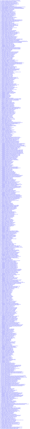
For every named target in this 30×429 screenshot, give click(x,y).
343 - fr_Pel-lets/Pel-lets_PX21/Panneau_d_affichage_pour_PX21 (6, 354)
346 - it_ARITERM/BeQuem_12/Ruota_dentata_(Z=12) (5, 362)
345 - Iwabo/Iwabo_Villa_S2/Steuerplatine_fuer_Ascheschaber (6, 360)
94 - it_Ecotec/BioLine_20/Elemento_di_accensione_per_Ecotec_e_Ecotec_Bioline (8, 420)
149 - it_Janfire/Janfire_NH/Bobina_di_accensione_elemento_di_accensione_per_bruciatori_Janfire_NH (10, 68)
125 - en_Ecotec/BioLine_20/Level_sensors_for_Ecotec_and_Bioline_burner (7, 31)
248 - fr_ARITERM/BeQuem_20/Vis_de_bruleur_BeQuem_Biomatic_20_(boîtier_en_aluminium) (9, 205)
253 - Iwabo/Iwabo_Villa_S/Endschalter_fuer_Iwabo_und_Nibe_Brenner (7, 215)
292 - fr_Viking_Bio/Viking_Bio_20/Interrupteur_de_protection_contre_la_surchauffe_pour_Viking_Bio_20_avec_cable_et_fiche (12, 282)
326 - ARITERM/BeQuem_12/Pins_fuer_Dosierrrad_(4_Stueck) (6, 332)
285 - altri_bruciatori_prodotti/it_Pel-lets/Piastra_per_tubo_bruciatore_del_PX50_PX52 (8, 271)
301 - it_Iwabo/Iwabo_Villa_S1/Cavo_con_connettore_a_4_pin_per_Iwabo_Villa (8, 301)
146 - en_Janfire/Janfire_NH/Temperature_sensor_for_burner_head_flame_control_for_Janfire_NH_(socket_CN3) (11, 63)
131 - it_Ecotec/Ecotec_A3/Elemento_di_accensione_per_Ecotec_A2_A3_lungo (7, 34)
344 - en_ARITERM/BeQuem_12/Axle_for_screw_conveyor (6, 356)
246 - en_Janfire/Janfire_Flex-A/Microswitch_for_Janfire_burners (6, 203)
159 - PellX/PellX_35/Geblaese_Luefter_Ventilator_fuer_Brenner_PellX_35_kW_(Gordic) (8, 87)
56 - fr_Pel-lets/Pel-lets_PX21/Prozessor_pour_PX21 (5, 374)
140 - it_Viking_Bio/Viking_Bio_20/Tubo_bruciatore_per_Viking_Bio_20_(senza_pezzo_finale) (9, 51)
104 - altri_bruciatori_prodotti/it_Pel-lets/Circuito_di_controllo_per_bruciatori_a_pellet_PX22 (9, 2)
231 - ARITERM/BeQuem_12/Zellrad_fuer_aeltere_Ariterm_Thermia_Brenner (7, 172)
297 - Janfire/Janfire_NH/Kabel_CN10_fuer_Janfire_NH (5, 293)
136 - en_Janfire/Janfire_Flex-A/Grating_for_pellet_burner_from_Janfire (7, 43)
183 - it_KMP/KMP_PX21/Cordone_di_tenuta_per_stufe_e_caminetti (6, 117)
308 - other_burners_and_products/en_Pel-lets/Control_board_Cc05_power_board (8, 312)
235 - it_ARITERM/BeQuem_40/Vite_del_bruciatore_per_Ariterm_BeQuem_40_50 (8, 179)
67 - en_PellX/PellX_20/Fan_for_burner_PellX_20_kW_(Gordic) (6, 389)
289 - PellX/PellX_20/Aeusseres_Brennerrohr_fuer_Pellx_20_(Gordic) (7, 275)
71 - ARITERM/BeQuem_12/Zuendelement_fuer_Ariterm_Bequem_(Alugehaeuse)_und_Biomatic (9, 394)
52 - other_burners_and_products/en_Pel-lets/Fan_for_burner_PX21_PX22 (7, 367)
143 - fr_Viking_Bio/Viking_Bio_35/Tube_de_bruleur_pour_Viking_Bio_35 (7, 56)
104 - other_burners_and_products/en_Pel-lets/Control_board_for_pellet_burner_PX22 (8, 3)
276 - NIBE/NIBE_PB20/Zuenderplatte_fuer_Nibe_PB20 (5, 258)
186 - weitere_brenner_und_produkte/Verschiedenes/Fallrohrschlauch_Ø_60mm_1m (8, 125)
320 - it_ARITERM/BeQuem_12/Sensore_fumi (4, 328)
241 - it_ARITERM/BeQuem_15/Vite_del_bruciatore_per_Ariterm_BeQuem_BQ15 (8, 192)
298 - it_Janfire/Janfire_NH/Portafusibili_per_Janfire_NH (5, 294)
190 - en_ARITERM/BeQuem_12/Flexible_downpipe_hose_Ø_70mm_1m (7, 129)
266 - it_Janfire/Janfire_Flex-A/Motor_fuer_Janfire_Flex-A (5, 239)
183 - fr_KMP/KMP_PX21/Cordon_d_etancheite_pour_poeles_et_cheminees (7, 118)
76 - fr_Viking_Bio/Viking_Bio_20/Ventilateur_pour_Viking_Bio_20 (6, 399)
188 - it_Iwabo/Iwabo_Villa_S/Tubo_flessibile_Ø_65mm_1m (6, 126)
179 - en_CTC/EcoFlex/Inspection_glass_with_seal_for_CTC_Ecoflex (7, 114)
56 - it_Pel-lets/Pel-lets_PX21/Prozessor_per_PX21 (5, 373)
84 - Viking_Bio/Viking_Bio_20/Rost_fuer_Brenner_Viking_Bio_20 (6, 413)
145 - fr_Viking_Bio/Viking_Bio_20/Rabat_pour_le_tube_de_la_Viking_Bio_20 (7, 61)
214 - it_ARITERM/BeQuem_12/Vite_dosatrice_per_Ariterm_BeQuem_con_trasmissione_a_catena (9, 147)
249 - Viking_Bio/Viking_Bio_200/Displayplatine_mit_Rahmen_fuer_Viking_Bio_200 (8, 208)
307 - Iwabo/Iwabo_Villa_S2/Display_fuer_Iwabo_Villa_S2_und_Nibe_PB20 (7, 310)
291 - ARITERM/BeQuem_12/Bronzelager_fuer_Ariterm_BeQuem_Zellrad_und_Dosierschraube (9, 281)
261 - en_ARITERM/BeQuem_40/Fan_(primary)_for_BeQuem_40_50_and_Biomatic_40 (8, 232)
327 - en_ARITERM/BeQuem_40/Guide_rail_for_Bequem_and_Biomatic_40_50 (8, 333)
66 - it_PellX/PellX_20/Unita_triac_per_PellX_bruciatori (5, 386)
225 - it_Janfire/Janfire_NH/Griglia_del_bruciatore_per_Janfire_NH (6, 162)
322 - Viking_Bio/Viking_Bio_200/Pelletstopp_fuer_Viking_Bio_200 (6, 330)
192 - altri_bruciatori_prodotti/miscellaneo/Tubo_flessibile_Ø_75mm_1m (7, 130)
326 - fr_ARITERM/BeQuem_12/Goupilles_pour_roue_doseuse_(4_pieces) (7, 331)
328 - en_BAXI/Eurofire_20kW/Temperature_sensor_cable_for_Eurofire (7, 336)
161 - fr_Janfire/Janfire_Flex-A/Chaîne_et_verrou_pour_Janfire (6, 90)
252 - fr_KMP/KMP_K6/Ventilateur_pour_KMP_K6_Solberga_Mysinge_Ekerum (8, 211)
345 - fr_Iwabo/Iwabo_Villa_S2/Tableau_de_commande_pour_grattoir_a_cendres (8, 359)
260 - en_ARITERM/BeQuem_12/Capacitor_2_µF (5, 229)
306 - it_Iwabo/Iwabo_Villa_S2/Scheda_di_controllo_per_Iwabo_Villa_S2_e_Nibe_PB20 (8, 307)
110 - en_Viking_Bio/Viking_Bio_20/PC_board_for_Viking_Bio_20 (6, 11)
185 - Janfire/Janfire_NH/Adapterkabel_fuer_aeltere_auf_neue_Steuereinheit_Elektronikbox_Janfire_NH (10, 123)
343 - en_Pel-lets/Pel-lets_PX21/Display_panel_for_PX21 (5, 355)
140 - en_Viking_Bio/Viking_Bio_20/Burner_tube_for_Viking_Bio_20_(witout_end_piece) (8, 52)
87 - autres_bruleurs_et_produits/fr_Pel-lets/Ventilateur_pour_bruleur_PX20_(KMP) (8, 419)
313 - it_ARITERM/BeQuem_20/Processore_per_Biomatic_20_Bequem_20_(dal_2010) (8, 316)
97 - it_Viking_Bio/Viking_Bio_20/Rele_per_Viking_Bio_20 (6, 424)
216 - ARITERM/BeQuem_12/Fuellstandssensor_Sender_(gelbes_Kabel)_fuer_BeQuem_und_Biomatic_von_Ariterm (11, 151)
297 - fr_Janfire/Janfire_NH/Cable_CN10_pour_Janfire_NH (6, 292)
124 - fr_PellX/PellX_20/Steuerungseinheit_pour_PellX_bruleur (6, 28)
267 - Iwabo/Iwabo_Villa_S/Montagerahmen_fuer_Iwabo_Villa (6, 241)
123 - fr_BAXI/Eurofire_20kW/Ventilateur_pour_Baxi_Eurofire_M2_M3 (7, 26)
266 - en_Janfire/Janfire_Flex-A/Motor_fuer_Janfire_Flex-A (6, 240)
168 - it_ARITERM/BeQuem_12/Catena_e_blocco (5, 94)
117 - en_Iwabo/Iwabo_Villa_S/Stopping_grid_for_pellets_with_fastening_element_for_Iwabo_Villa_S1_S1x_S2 (11, 20)
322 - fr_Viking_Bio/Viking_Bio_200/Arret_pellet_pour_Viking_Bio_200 (7, 329)
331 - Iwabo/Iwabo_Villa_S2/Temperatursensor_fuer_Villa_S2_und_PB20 (7, 342)
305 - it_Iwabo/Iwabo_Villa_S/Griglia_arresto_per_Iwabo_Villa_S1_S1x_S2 (7, 305)
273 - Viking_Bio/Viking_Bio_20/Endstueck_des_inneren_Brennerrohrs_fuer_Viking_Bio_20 (9, 253)
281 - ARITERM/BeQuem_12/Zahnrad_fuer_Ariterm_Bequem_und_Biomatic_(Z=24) (8, 264)
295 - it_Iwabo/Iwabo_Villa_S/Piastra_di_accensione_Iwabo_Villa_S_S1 (7, 288)
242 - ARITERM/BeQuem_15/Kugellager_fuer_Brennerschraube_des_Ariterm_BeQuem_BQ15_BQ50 (10, 194)
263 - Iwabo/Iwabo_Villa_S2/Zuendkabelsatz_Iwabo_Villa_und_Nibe (6, 234)
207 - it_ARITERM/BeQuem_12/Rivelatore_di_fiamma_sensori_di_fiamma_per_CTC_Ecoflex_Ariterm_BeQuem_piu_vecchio (12, 143)
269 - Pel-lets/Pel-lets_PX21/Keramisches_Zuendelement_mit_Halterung (7, 244)
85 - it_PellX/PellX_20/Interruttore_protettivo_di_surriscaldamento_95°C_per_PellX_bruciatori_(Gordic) (10, 415)
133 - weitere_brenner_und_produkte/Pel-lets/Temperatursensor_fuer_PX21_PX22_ (8, 38)
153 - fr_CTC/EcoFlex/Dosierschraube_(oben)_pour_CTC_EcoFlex (6, 75)
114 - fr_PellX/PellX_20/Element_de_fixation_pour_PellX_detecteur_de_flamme (8, 15)
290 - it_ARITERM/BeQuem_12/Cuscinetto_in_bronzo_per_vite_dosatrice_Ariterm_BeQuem (9, 277)
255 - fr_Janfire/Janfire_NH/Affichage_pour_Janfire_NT (5, 218)
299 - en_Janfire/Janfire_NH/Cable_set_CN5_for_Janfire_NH (6, 297)
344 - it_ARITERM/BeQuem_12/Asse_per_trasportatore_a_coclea (6, 357)
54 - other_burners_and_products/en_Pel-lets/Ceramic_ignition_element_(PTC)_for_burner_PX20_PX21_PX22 (10, 372)
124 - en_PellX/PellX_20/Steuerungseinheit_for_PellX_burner (6, 29)
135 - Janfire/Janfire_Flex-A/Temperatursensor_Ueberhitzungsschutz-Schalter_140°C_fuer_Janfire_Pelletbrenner (11, 42)
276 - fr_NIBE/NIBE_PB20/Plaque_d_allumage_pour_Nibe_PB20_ (6, 259)
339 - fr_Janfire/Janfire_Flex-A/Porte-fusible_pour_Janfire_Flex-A (6, 353)
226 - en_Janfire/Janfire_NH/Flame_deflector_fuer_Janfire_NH (6, 165)
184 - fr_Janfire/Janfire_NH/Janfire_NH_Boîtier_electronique (6, 120)
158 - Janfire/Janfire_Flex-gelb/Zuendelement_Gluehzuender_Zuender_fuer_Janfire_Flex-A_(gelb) (9, 84)
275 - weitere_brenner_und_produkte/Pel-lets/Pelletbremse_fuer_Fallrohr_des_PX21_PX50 (8, 257)
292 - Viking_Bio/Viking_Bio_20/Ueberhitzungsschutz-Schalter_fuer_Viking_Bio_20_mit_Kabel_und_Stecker (10, 283)
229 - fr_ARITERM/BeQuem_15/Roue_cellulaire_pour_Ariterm (6, 169)
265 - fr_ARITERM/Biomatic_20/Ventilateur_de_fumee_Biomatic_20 (6, 237)
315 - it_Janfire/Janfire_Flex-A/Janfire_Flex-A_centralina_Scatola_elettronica (7, 320)
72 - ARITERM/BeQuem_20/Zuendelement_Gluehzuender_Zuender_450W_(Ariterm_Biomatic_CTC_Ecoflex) (10, 396)
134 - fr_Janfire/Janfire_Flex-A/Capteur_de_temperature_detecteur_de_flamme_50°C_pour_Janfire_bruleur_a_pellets (11, 39)
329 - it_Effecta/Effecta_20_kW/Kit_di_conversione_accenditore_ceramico (7, 337)
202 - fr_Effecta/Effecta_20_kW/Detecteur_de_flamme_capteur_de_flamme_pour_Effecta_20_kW (9, 139)
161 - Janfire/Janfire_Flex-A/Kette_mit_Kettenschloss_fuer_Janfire (6, 91)
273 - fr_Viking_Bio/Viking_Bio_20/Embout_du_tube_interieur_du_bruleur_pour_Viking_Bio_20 (9, 252)
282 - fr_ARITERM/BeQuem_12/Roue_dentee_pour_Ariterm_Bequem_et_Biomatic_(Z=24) (9, 266)
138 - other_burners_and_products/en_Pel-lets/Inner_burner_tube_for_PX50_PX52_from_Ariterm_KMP (10, 48)
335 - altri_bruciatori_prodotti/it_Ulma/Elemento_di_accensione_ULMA (7, 351)
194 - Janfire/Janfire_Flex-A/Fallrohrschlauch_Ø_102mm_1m (6, 134)
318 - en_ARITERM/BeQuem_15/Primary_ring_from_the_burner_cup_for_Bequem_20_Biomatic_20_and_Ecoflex (11, 325)
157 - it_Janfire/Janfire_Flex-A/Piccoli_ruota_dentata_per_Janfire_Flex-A (7, 81)
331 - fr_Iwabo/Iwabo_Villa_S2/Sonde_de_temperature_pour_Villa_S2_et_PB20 (7, 341)
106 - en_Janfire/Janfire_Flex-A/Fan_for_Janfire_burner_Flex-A (6, 5)
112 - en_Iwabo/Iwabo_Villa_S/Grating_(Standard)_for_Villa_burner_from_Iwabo (8, 14)
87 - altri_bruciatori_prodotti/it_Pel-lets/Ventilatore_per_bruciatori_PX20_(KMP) (8, 418)
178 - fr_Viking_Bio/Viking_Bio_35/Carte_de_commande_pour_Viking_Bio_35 (7, 111)
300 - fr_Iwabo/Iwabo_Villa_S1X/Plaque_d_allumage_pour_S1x (6, 299)
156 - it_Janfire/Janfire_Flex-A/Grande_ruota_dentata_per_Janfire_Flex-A (7, 79)
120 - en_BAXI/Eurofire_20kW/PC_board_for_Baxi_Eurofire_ (6, 22)
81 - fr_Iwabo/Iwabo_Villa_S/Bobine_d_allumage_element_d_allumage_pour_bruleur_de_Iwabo (9, 410)
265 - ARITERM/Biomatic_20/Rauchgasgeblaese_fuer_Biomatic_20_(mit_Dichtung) (8, 238)
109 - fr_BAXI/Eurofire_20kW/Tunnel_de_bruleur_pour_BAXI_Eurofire (7, 9)
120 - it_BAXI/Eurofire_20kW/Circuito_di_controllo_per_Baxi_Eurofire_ (7, 23)
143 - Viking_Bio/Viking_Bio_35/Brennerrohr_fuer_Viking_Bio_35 (6, 57)
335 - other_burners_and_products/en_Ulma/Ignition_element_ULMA (6, 350)
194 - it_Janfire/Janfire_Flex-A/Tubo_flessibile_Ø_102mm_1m (6, 132)
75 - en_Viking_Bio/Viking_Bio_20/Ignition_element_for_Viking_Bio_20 (7, 397)
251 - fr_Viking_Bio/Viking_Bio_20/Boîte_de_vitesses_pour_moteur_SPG (7, 209)
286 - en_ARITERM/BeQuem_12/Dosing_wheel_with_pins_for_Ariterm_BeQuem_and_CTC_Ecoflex (10, 274)
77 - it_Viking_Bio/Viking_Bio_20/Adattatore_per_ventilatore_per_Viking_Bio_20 (8, 401)
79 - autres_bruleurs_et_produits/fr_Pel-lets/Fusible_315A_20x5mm (6, 405)
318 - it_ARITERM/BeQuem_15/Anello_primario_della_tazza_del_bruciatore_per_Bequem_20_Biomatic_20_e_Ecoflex (11, 324)
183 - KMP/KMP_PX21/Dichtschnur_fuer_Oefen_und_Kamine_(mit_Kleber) (7, 119)
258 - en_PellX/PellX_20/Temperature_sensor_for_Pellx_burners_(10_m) (7, 225)
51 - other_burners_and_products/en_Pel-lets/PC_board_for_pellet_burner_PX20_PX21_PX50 (9, 366)
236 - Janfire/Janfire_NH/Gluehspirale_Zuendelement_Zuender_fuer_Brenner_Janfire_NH (8, 183)
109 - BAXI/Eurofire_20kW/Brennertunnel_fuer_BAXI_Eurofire (6, 10)
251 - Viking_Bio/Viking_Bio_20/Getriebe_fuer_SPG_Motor (6, 210)
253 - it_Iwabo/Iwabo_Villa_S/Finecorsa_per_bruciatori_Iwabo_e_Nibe (7, 213)
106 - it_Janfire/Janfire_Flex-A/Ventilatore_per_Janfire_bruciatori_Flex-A (7, 6)
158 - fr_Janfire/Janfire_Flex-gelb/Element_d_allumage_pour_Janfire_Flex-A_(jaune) (8, 83)
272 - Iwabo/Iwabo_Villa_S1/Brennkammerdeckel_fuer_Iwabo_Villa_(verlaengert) (8, 251)
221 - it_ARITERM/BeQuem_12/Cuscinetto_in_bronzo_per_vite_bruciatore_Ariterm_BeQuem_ (9, 156)
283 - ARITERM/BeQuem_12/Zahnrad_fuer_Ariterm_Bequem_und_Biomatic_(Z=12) (8, 268)
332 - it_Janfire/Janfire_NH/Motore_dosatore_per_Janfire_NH (6, 345)
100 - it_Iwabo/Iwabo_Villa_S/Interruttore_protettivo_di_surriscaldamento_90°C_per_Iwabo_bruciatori (10, 0)
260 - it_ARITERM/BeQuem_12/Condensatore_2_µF (5, 228)
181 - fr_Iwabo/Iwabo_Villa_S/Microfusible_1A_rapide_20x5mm (6, 115)
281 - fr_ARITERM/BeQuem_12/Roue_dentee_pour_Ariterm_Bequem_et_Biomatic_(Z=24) (9, 263)
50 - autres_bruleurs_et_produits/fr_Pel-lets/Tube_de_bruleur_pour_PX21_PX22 (7, 363)
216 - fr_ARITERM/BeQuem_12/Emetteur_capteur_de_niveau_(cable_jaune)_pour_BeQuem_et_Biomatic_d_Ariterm (11, 150)
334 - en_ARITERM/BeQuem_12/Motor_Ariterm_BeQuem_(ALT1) (6, 348)
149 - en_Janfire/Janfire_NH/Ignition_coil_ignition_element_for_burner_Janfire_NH (8, 70)
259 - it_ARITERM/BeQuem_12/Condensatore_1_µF (5, 226)
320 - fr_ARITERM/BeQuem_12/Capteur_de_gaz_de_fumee (6, 326)
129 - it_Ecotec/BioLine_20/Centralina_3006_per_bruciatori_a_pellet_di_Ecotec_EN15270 (8, 32)
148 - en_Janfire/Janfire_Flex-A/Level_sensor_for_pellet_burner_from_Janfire (7, 67)
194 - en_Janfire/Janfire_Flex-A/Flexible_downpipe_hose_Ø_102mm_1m (7, 133)
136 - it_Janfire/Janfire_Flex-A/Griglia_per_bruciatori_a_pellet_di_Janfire (7, 44)
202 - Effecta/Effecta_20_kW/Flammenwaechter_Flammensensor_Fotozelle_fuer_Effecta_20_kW (9, 140)
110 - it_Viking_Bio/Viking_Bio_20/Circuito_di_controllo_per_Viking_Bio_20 (7, 12)
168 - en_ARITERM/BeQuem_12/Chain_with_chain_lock (5, 95)
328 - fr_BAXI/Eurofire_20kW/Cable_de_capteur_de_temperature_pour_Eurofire (8, 335)
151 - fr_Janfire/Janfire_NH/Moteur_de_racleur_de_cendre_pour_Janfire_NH (7, 73)
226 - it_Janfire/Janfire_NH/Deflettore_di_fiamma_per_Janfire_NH (6, 164)
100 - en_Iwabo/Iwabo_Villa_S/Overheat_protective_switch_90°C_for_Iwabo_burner (8, 1)
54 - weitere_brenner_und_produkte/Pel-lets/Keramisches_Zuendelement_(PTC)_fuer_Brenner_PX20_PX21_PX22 (11, 371)
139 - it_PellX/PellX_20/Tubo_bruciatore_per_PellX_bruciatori (6, 49)
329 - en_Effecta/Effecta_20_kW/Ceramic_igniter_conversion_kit (6, 338)
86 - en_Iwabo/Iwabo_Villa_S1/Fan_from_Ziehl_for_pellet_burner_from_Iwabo (7, 417)
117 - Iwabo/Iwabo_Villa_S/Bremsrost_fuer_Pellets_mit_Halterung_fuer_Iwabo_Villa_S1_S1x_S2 (9, 21)
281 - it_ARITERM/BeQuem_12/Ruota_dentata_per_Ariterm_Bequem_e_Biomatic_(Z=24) (9, 262)
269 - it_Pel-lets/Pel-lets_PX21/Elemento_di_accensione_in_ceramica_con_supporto (8, 243)
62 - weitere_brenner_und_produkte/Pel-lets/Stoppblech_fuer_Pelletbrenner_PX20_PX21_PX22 (9, 383)
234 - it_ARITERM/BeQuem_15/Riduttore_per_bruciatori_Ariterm (6, 177)
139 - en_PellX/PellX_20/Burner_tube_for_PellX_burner (5, 50)
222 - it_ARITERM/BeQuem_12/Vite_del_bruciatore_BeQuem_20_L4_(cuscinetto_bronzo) (9, 159)
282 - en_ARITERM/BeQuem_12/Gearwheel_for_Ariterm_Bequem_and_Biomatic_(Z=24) (8, 265)
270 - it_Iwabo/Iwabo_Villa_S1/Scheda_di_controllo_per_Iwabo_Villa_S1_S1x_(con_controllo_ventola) (10, 245)
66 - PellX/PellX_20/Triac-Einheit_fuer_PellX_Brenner (5, 387)
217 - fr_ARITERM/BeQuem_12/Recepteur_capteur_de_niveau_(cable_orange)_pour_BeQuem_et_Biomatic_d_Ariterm (11, 152)
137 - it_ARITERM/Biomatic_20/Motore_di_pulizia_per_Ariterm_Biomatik (7, 45)
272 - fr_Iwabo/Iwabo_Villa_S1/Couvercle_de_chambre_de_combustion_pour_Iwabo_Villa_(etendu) (9, 250)
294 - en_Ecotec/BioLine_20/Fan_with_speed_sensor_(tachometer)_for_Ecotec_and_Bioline (9, 286)
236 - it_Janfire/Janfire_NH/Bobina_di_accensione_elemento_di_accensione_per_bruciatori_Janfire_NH (10, 181)
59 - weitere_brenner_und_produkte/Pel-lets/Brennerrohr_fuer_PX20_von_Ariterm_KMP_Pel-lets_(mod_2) (10, 379)
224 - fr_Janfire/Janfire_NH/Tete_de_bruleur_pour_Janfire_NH (6, 160)
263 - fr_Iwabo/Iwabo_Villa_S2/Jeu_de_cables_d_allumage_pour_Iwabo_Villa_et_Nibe (8, 233)
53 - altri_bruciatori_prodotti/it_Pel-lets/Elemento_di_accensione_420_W (7, 369)
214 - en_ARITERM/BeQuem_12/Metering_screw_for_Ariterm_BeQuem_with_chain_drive (9, 148)
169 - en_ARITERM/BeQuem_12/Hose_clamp (4, 97)
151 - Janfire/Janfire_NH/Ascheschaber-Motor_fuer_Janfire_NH (6, 74)
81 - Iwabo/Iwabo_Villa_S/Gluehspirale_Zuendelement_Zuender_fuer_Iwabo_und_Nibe (8, 411)
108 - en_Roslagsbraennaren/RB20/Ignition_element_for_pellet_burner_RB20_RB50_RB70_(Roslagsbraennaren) (11, 7)
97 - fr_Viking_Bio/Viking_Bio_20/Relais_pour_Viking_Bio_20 (6, 425)
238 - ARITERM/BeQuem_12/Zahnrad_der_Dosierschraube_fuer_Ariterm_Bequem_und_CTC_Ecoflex (10, 187)
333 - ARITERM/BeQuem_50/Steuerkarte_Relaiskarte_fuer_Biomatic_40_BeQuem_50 (8, 347)
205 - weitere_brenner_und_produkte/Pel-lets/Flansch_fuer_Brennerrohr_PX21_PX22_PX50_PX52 (9, 142)
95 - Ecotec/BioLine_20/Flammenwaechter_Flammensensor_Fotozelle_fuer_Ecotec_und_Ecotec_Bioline (10, 422)
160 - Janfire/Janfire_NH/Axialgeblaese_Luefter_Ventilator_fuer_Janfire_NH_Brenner (8, 89)
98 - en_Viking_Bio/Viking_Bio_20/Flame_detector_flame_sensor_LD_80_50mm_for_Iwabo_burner (9, 427)
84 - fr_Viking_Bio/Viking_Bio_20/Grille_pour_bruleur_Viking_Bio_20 (7, 412)
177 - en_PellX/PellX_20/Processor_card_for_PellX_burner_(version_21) (7, 110)
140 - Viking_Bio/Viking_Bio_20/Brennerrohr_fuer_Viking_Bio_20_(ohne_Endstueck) (8, 53)
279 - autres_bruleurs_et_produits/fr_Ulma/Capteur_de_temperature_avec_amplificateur (8, 261)
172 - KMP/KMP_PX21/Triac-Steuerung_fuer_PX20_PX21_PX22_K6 (7, 104)
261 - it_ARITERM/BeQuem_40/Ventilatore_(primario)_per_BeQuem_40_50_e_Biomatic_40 (9, 230)
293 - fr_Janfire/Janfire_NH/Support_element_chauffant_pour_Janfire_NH (7, 284)
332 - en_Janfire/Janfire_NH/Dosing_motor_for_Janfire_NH (6, 344)
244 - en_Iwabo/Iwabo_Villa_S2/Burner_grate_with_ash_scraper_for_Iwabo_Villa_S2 (8, 199)
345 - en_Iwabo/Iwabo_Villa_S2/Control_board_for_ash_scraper (6, 358)
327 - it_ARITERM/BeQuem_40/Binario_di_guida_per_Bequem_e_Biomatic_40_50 (8, 334)
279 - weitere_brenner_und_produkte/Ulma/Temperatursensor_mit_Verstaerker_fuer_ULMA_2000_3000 (10, 260)
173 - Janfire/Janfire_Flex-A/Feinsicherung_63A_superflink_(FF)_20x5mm (7, 106)
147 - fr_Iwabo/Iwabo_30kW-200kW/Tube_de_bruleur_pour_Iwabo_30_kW (7, 64)
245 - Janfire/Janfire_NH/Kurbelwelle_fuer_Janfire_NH (5, 202)
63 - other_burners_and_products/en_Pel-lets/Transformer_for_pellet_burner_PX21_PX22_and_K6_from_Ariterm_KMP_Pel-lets (12, 385)
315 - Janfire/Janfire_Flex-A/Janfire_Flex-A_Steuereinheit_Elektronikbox (7, 321)
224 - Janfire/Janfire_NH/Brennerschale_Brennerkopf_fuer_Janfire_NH (7, 161)
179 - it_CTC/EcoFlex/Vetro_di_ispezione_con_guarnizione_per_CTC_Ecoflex (7, 113)
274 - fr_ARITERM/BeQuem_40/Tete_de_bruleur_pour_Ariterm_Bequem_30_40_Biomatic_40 (9, 255)
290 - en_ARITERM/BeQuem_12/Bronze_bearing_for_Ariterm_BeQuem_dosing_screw (8, 278)
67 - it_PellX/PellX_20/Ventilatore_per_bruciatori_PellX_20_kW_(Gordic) (7, 388)
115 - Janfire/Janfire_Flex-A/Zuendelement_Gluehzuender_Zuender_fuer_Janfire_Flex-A (8, 17)
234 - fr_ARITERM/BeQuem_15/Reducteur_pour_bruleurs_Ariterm (6, 178)
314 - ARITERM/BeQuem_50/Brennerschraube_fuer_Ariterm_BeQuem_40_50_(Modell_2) (9, 319)
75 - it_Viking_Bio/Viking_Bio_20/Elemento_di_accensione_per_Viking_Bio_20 (8, 398)
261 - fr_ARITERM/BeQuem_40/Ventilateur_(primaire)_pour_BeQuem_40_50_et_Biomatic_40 (9, 231)
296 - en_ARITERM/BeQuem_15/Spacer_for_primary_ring (6, 291)
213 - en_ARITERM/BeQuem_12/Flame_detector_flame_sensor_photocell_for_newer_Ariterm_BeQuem (10, 146)
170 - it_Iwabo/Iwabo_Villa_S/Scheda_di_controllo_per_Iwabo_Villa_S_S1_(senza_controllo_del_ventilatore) (10, 98)
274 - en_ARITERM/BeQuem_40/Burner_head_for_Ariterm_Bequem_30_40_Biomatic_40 (9, 254)
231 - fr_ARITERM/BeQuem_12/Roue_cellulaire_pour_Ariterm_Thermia (7, 171)
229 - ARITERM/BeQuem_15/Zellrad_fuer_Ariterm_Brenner (6, 170)
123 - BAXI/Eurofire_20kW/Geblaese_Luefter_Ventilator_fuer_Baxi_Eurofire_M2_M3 (8, 27)
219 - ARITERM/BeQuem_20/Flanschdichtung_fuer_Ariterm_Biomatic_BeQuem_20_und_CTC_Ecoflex (10, 155)
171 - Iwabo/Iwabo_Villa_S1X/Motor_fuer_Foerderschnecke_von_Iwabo (7, 102)
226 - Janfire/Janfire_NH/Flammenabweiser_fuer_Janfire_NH (6, 166)
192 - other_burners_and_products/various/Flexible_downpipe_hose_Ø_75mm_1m (8, 131)
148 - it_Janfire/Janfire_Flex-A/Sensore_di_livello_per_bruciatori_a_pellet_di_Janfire (8, 66)
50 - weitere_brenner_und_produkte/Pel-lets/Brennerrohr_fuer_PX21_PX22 (7, 364)
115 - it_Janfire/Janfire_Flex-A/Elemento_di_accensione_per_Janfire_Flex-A (7, 18)
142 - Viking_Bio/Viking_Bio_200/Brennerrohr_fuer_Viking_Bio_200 (7, 55)
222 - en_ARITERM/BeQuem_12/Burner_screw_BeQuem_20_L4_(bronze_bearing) (8, 158)
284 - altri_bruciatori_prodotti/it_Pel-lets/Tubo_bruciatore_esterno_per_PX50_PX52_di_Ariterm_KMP (10, 270)
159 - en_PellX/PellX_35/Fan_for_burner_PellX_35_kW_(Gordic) (6, 86)
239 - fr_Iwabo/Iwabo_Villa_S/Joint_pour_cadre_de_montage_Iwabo (6, 188)
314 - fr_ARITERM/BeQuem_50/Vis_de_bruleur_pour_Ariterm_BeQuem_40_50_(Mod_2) (9, 318)
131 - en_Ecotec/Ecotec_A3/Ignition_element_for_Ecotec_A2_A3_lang (7, 35)
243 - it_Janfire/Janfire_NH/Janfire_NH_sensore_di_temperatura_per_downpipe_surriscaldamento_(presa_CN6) (10, 196)
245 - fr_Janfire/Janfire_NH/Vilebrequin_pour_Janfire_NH (5, 201)
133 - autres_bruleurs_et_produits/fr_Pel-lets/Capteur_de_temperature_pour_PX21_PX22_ (8, 37)
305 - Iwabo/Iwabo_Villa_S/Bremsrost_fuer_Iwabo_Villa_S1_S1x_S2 (6, 306)
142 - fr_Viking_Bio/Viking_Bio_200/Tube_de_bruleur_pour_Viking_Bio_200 (7, 54)
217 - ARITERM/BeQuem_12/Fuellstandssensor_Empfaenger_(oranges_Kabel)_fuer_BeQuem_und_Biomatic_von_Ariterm (12, 153)
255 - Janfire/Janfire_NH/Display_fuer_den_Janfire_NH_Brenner (6, 219)
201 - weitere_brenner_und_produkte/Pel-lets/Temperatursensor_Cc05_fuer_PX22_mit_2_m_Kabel (9, 138)
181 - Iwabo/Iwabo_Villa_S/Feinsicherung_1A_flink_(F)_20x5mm (6, 116)
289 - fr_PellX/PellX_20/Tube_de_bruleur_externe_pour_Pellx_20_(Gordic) (7, 276)
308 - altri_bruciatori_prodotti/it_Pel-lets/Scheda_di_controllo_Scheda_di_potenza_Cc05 (8, 313)
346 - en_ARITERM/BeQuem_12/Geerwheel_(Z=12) (5, 361)
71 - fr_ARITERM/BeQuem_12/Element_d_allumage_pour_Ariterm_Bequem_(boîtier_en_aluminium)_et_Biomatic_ (11, 393)
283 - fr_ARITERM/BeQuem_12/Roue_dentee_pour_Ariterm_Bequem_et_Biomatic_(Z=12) (9, 267)
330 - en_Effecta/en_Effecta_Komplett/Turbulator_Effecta (5, 340)
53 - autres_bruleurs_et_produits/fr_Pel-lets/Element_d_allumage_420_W (7, 370)
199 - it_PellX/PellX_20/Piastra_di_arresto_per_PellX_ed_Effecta (6, 135)
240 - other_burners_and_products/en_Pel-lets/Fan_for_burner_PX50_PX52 (7, 191)
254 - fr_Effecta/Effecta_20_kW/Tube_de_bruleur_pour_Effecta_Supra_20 (7, 216)
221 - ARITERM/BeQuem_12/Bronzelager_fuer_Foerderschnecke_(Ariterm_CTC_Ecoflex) (9, 157)
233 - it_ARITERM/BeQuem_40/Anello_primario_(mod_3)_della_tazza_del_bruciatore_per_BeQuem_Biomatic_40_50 (11, 175)
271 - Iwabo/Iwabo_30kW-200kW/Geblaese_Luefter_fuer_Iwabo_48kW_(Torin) (7, 248)
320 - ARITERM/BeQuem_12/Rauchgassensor (4, 327)
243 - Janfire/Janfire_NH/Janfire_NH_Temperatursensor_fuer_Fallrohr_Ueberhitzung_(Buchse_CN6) (9, 197)
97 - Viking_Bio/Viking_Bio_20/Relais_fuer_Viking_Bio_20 (6, 426)
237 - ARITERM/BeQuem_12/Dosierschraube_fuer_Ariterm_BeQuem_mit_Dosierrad (8, 185)
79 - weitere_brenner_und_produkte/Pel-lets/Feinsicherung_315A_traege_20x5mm (8, 406)
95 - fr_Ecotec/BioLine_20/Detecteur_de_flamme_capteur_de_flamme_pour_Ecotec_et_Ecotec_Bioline (10, 423)
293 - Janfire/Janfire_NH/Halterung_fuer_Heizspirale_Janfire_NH (6, 285)
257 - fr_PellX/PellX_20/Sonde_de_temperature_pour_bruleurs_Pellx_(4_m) (7, 222)
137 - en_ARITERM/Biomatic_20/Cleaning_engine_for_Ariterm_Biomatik (7, 46)
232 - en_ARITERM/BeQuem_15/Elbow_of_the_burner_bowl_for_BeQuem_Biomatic (8, 173)
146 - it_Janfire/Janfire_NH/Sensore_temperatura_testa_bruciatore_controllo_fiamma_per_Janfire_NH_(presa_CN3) (11, 62)
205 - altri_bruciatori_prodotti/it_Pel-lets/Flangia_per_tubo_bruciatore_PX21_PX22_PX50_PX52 (9, 141)
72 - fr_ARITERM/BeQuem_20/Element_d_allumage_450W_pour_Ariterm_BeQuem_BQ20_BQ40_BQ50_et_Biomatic (11, 395)
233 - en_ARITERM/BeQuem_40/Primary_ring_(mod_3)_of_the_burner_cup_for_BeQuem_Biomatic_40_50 (10, 176)
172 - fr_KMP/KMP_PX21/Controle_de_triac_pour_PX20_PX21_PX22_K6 (7, 103)
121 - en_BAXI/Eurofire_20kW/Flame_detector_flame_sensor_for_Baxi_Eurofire (8, 24)
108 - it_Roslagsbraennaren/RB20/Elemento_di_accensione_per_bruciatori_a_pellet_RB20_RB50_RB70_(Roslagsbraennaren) (12, 8)
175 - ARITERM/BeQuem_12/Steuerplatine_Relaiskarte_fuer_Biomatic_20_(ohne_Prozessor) (9, 108)
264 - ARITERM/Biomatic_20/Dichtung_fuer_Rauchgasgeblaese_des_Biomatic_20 (8, 235)
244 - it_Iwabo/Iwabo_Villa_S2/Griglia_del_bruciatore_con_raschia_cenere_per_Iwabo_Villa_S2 (9, 200)
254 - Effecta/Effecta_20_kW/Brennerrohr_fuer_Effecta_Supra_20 (6, 217)
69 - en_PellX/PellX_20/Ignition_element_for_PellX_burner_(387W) (6, 391)
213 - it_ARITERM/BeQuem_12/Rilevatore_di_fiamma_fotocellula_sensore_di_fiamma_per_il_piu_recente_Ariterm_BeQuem (12, 145)
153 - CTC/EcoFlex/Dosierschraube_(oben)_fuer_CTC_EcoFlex (6, 76)
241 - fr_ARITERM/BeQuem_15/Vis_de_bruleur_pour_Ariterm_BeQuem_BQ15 (8, 193)
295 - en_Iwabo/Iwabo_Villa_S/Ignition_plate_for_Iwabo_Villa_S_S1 (6, 289)
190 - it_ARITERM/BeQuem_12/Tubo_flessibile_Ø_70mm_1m (6, 128)
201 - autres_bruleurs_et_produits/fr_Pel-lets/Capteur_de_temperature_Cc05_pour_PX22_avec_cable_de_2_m (10, 137)
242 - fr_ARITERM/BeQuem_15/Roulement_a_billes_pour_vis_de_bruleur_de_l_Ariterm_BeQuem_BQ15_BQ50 (11, 195)
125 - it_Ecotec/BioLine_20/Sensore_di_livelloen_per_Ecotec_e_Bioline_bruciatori (8, 30)
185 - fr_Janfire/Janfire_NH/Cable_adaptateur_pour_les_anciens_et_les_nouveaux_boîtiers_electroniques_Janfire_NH (11, 122)
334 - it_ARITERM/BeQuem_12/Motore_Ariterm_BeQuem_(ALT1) (6, 349)
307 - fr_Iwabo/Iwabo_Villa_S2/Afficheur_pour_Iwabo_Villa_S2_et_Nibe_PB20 (8, 309)
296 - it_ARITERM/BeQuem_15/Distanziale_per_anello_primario (6, 290)
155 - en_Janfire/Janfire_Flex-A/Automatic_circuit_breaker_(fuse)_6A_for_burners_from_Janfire (9, 78)
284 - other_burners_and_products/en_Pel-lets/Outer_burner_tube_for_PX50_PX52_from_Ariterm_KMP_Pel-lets (11, 269)
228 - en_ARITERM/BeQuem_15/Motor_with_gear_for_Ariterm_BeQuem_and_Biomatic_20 (9, 167)
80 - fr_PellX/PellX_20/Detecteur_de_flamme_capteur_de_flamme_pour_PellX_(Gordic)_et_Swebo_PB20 (10, 407)
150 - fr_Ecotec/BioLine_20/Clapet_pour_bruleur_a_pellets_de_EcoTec (7, 72)
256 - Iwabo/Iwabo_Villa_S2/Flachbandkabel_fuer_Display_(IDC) (6, 221)
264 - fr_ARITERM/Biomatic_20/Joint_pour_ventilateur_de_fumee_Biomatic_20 (8, 236)
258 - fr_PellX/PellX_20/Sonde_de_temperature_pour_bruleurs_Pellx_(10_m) (7, 224)
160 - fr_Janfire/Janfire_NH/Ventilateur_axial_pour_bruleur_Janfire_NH (7, 88)
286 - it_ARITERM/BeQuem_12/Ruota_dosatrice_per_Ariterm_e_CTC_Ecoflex (7, 273)
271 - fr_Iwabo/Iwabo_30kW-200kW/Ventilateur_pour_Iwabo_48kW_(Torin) (7, 249)
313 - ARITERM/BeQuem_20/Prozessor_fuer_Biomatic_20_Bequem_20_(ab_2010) (8, 317)
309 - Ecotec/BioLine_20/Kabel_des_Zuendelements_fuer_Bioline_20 (6, 315)
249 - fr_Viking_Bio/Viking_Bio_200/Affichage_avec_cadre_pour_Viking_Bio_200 (8, 207)
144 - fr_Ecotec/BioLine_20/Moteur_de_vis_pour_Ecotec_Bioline (6, 58)
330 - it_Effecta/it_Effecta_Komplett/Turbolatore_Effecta (5, 339)
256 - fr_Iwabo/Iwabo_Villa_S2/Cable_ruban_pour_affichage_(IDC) (6, 220)
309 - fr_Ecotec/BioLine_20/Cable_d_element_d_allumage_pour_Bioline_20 (7, 314)
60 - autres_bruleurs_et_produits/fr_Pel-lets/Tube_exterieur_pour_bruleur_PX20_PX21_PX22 (9, 380)
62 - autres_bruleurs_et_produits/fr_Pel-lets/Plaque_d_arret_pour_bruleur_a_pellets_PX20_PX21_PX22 (10, 382)
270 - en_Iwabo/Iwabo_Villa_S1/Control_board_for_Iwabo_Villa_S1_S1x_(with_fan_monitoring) (9, 246)
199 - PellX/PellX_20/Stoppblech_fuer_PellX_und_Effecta (5, 136)
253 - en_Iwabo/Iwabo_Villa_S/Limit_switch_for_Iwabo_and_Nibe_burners (7, 214)
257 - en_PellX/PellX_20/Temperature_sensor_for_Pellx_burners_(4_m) (7, 223)
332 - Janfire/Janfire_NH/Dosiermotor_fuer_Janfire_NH (5, 343)
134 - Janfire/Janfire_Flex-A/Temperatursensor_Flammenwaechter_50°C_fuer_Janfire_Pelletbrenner (9, 40)
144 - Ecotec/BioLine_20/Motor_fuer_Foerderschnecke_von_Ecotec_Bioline (7, 59)
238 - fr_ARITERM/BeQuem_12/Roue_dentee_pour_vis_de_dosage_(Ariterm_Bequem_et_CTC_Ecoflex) (10, 186)
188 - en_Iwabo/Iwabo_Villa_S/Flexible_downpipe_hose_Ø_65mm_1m (7, 127)
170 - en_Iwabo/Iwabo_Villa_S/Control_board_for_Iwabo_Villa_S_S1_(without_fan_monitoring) (9, 99)
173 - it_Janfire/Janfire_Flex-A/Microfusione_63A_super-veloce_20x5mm (7, 105)
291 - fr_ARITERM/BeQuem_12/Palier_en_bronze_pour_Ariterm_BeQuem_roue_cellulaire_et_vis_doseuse (10, 280)
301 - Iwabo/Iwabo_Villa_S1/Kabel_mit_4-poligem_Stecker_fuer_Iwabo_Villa (7, 302)
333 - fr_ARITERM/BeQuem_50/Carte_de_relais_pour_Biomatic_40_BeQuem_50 (8, 346)
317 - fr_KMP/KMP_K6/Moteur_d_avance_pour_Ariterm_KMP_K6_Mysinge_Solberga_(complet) (9, 322)
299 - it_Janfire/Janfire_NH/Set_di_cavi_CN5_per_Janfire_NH (6, 298)
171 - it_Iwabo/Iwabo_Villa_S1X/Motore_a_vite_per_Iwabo (6, 100)
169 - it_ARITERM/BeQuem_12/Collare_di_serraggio (5, 96)
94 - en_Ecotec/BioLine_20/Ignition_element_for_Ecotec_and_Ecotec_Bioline (7, 421)
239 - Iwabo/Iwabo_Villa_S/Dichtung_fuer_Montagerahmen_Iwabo (6, 189)
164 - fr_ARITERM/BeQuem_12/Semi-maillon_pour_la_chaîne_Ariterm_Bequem (8, 92)
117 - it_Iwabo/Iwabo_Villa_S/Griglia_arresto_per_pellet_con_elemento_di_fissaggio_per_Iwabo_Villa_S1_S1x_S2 (11, 19)
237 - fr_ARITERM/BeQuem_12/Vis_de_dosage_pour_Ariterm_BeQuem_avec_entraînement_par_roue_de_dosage (11, 184)
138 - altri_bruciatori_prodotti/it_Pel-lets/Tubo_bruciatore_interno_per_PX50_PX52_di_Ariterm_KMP (10, 47)
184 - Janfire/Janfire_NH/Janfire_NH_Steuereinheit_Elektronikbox (6, 121)
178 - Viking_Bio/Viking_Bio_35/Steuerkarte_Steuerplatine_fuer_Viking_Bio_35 (8, 112)
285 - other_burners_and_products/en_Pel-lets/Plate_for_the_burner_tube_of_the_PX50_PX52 (9, 272)
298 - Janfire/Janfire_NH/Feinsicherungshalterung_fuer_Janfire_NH (6, 296)
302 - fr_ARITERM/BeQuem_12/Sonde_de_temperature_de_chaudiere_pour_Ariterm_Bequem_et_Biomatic (10, 304)
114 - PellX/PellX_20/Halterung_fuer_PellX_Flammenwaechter (6, 16)
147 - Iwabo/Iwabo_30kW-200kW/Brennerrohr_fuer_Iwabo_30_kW (6, 65)
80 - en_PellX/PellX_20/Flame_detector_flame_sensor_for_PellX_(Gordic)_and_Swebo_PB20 (9, 409)
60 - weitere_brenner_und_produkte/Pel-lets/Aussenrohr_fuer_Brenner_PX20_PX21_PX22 (8, 381)
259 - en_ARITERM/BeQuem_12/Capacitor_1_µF (5, 227)
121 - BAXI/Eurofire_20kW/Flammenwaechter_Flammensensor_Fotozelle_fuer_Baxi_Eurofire (9, 25)
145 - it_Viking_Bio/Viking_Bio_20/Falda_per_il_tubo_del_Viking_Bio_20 (7, 60)
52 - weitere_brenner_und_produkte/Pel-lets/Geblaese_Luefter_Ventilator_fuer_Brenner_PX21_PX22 (9, 368)
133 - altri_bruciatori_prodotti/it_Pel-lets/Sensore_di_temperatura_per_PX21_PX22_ (8, 36)
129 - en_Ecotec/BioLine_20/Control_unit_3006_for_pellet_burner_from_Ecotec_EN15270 (9, 33)
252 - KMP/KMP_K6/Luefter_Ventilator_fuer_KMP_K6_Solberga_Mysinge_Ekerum (8, 212)
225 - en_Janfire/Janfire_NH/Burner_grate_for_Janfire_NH (5, 163)
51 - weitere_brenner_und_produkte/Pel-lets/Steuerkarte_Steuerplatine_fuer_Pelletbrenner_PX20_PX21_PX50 (10, 365)
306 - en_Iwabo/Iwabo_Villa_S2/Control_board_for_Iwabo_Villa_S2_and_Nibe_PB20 (8, 308)
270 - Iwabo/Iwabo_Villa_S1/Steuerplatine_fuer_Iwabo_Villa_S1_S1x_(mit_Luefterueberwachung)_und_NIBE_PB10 (11, 247)
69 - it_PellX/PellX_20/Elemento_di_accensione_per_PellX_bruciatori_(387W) (7, 390)
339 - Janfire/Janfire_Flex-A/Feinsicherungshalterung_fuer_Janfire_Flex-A (7, 352)
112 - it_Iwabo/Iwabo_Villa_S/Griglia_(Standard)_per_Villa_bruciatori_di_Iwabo (8, 13)
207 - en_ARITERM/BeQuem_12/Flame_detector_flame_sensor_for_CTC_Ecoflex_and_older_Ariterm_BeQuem (11, 144)
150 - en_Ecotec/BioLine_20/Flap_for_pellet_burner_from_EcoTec (6, 71)
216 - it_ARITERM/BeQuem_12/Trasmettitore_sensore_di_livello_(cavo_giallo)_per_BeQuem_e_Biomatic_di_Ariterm (11, 149)
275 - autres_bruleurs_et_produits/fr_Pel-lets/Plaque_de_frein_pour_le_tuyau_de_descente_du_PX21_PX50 (10, 256)
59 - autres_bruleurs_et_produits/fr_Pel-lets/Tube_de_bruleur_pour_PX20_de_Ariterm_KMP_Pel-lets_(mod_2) (10, 378)
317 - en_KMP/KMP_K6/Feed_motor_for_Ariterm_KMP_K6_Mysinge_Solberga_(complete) (9, 323)
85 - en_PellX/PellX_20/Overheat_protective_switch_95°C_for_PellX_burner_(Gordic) (8, 414)
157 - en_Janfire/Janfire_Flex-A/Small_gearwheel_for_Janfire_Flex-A (6, 82)
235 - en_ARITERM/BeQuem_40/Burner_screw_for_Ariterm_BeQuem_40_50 (7, 180)
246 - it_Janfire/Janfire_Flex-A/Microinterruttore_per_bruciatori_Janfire (7, 204)
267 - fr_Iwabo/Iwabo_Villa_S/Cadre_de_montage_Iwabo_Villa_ (6, 242)
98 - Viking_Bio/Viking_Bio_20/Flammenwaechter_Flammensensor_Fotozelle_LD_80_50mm (9, 428)
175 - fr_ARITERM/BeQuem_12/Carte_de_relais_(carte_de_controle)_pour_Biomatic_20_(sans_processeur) (10, 107)
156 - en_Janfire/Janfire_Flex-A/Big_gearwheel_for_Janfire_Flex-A (6, 80)
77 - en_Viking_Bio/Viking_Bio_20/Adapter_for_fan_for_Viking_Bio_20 (7, 402)
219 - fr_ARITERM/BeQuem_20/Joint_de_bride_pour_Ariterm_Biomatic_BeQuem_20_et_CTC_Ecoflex (10, 154)
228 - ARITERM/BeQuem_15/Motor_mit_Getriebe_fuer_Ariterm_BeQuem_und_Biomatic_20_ (9, 168)
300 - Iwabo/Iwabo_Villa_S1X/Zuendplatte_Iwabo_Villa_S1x (6, 300)
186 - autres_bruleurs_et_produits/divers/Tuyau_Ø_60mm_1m (6, 124)
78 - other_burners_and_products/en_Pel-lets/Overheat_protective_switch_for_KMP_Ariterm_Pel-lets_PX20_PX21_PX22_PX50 (12, 404)
